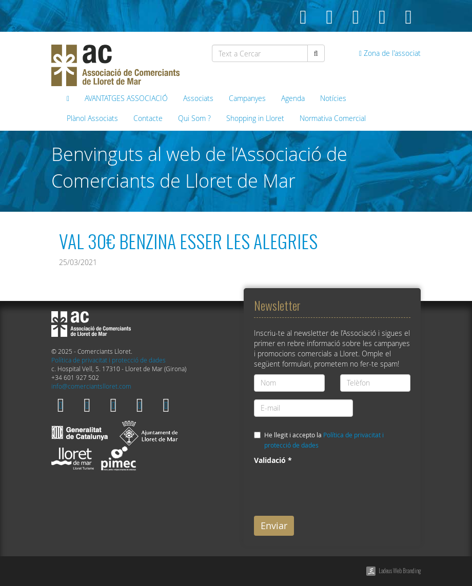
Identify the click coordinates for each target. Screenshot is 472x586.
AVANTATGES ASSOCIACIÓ (126, 98)
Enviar (274, 525)
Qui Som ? (194, 118)
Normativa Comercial (333, 118)
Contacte (148, 118)
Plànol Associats (92, 118)
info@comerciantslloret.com (91, 386)
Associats (198, 98)
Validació (273, 460)
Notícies (333, 98)
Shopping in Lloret (255, 118)
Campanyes (247, 98)
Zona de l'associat (390, 53)
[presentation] (332, 488)
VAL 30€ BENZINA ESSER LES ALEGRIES (188, 240)
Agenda (293, 98)
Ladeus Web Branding (400, 571)
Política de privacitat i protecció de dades (108, 360)
